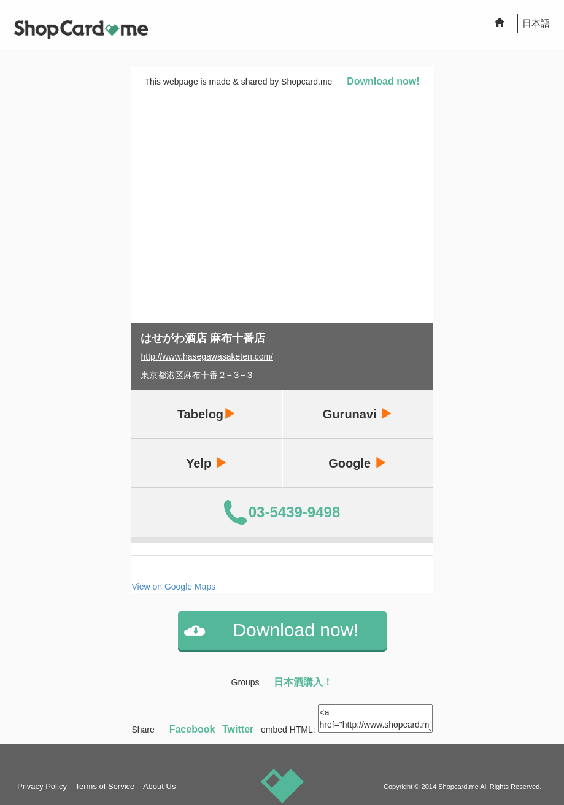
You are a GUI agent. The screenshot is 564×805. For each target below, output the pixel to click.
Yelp (206, 463)
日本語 (536, 23)
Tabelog (206, 414)
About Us (159, 786)
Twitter (237, 729)
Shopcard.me (458, 786)
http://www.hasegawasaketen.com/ (207, 356)
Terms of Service (105, 786)
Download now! (383, 81)
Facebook (192, 729)
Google (357, 463)
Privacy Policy (42, 786)
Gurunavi (357, 414)
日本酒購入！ (303, 682)
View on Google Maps (173, 586)
